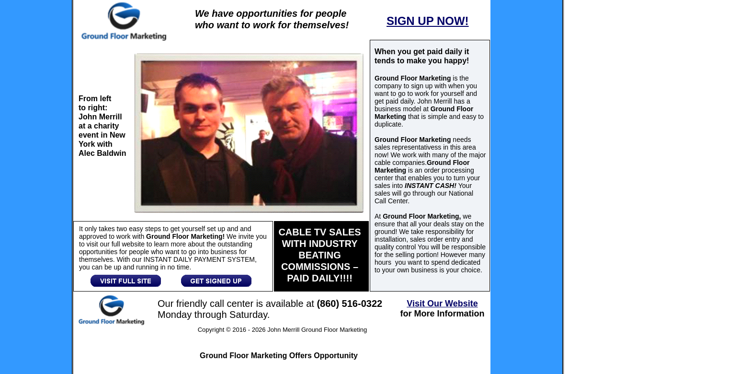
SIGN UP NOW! (428, 20)
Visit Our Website (442, 303)
